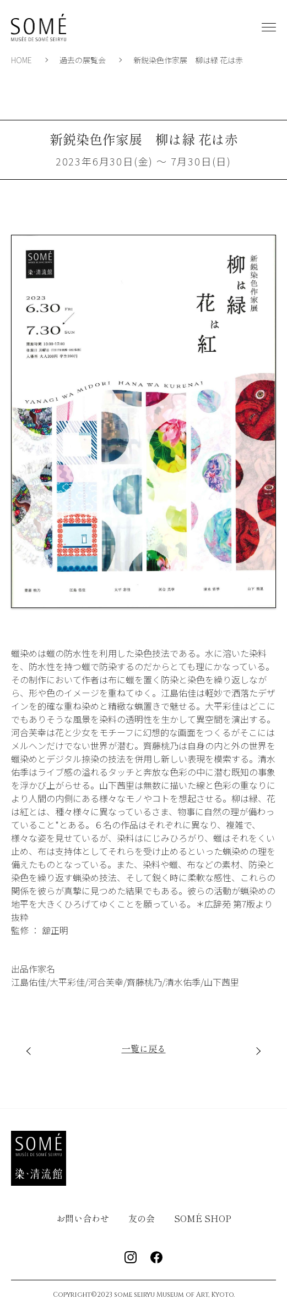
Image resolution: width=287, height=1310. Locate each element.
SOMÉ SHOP (202, 1218)
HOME (21, 59)
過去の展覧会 (82, 59)
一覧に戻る (144, 1048)
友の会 (141, 1218)
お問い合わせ (82, 1218)
